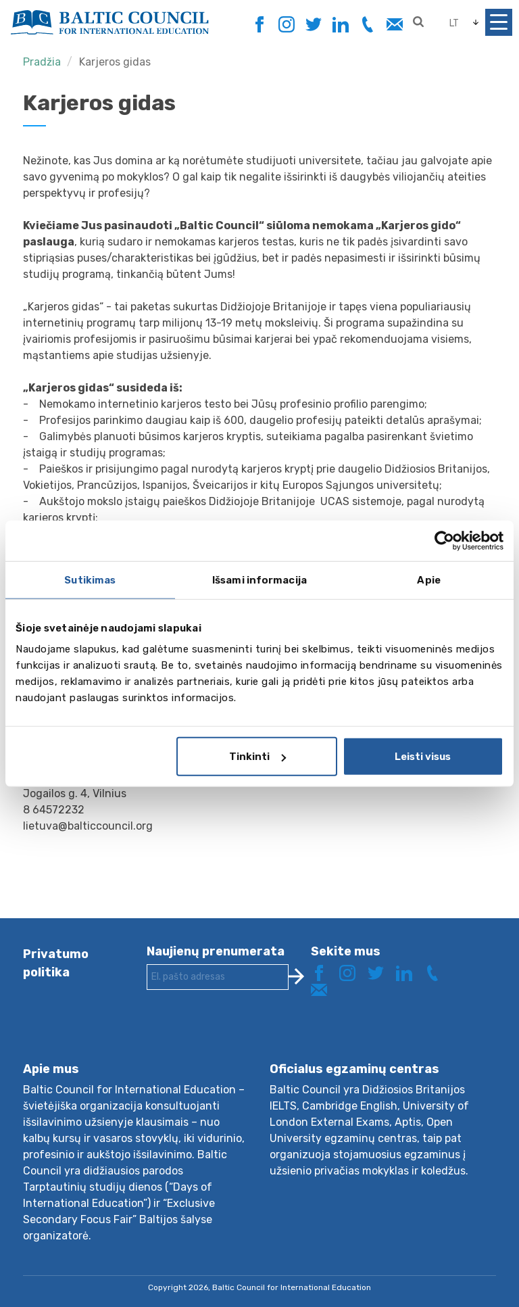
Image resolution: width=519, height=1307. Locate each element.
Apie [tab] (428, 579)
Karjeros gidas (115, 61)
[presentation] (249, 1036)
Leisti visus (423, 757)
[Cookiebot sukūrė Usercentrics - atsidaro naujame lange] (444, 540)
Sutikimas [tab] (90, 579)
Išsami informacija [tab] (259, 579)
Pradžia (42, 61)
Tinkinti (257, 757)
